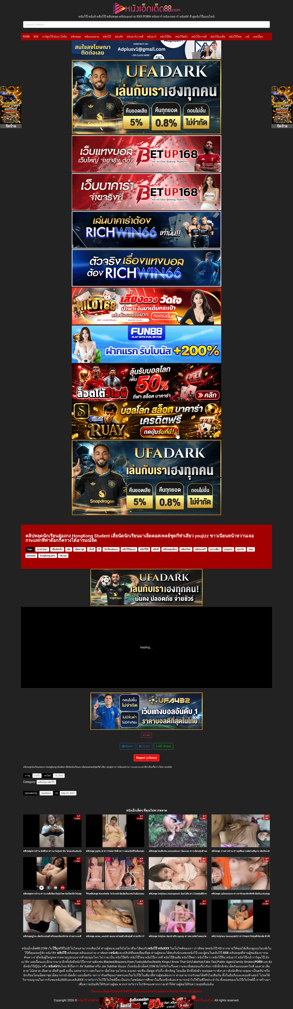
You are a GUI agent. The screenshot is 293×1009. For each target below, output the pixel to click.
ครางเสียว (215, 549)
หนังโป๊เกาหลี (199, 36)
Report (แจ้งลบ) (146, 758)
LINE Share (163, 746)
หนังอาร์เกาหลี (135, 36)
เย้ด (68, 549)
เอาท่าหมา (42, 549)
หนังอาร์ (151, 36)
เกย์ (247, 36)
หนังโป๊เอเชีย (217, 36)
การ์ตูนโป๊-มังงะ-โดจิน (54, 36)
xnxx (251, 549)
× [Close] (193, 997)
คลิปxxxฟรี (200, 549)
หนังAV (119, 36)
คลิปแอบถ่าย (92, 36)
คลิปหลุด (76, 36)
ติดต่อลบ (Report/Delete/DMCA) (112, 991)
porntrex (31, 555)
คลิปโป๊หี (144, 549)
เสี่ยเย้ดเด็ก (57, 549)
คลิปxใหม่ (186, 549)
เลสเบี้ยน (258, 36)
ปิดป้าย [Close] (11, 126)
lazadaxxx (46, 793)
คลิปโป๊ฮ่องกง (128, 549)
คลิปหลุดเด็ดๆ (170, 549)
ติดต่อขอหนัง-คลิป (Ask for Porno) (156, 991)
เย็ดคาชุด (79, 549)
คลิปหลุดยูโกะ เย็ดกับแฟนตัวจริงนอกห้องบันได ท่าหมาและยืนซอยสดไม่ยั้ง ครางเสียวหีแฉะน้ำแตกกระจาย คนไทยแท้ (79, 936)
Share (127, 746)
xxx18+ (240, 549)
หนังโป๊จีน (166, 36)
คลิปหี (156, 549)
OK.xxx (63, 555)
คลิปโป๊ (107, 36)
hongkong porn (47, 555)
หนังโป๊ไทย (235, 36)
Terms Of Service (190, 991)
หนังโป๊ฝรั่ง (181, 36)
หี (99, 549)
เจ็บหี (91, 549)
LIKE (146, 735)
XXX (35, 36)
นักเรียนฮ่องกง (111, 549)
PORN (26, 36)
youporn (228, 549)
